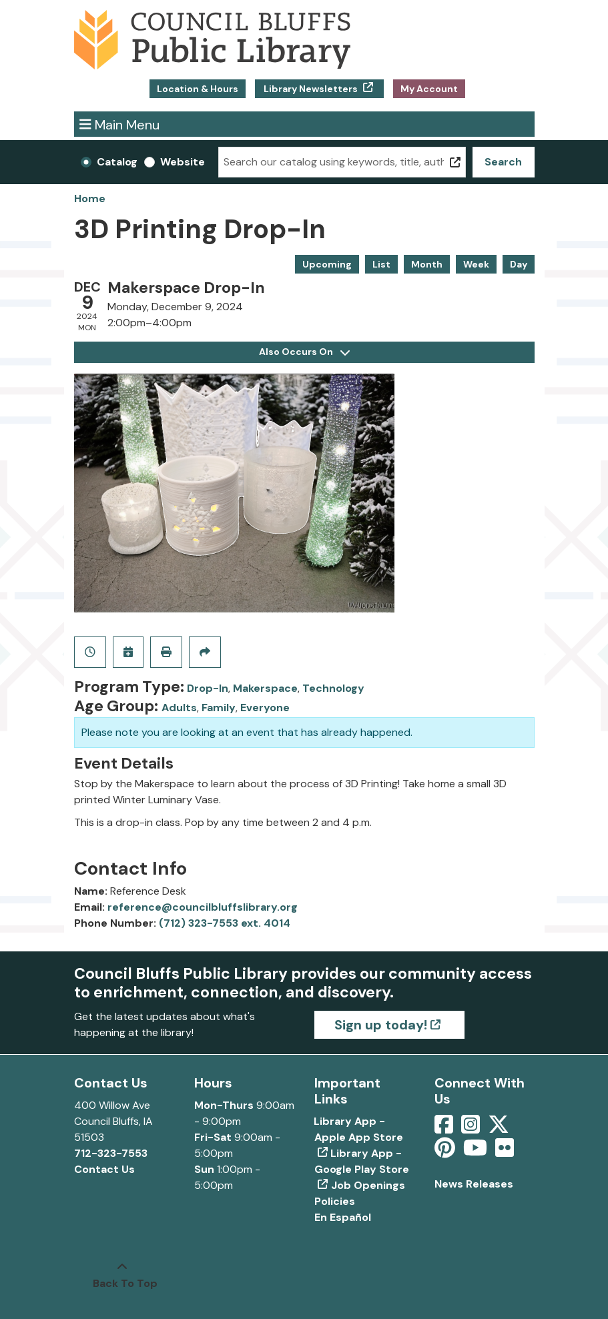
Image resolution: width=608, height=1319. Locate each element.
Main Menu (119, 124)
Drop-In (207, 688)
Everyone (265, 708)
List (381, 264)
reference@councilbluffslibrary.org (202, 907)
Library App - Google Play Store (361, 1161)
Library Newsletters (311, 89)
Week (476, 264)
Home (89, 198)
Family (219, 708)
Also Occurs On (304, 352)
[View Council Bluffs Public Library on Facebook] (445, 1129)
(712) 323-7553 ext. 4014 (224, 923)
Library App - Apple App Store (358, 1129)
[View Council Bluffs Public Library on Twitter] (500, 1129)
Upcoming (327, 264)
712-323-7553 (110, 1153)
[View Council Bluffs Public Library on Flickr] (504, 1152)
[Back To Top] (122, 1275)
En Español (342, 1217)
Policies (334, 1201)
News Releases (473, 1184)
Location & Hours (197, 89)
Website (182, 162)
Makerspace (265, 688)
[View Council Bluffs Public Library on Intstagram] (472, 1129)
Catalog (117, 162)
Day (518, 264)
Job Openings (368, 1185)
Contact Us (104, 1169)
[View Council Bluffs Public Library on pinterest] (446, 1152)
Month (426, 264)
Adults (179, 708)
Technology (333, 688)
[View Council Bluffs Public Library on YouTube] (476, 1152)
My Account (429, 89)
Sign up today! (380, 1024)
